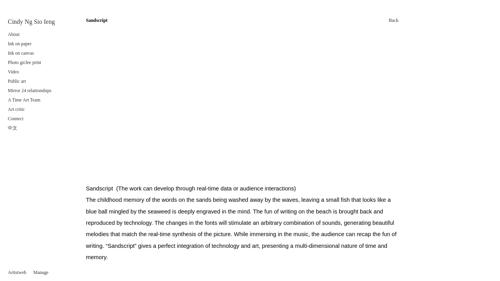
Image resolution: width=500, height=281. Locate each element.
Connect (15, 118)
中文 (12, 128)
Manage (40, 272)
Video (13, 72)
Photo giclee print (25, 62)
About (14, 34)
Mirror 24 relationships (29, 90)
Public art (17, 81)
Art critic (16, 109)
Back (393, 20)
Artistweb (17, 272)
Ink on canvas (21, 53)
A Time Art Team (24, 100)
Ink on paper (20, 43)
